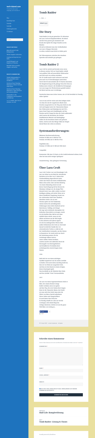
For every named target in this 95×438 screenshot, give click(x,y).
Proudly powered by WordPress (47, 434)
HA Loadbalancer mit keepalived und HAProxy (14, 96)
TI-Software (10, 31)
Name (41, 368)
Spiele (61, 323)
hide (46, 23)
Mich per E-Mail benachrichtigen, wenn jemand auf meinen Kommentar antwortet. (58, 389)
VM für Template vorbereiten (14, 54)
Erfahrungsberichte (12, 29)
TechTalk (9, 26)
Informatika (10, 94)
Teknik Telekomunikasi (12, 77)
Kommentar (43, 346)
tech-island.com (14, 6)
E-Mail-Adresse (44, 375)
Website (41, 382)
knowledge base (11, 20)
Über (8, 18)
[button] (44, 311)
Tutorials (9, 23)
